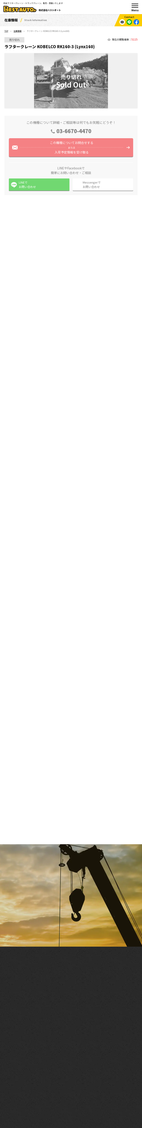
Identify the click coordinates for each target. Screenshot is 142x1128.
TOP (6, 31)
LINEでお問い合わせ (27, 186)
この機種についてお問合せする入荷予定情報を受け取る (71, 149)
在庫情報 (17, 31)
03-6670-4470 (73, 132)
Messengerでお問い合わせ (92, 186)
